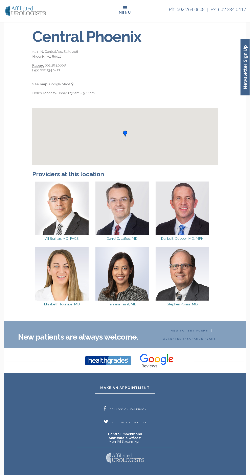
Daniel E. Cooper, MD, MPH (182, 238)
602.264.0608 (191, 9)
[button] (125, 134)
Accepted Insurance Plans (189, 338)
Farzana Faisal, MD (122, 304)
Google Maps (59, 84)
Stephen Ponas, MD (182, 304)
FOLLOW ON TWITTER (125, 422)
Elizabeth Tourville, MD (62, 304)
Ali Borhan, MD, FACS (62, 238)
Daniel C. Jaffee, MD (122, 238)
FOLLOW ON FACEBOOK (125, 409)
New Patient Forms (189, 330)
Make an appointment (125, 388)
